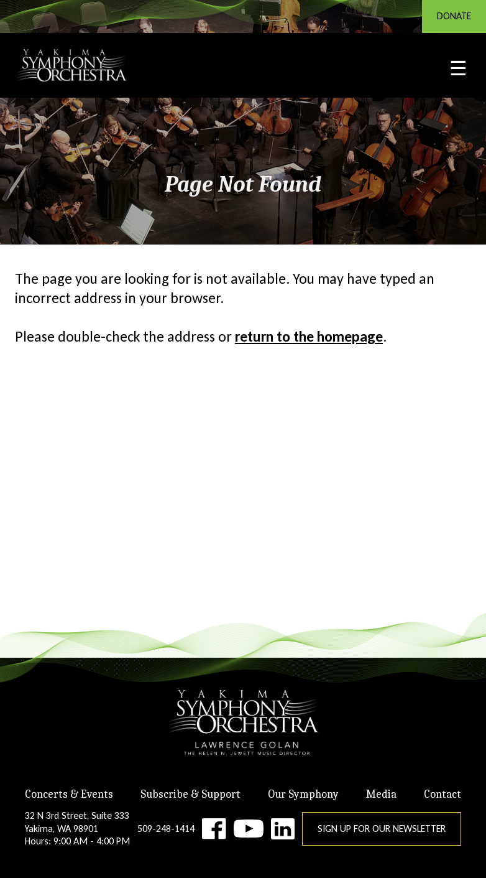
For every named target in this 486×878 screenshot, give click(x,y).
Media (381, 794)
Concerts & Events (69, 794)
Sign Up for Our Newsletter (382, 828)
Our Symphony (303, 794)
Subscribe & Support (190, 794)
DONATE (454, 16)
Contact (442, 794)
